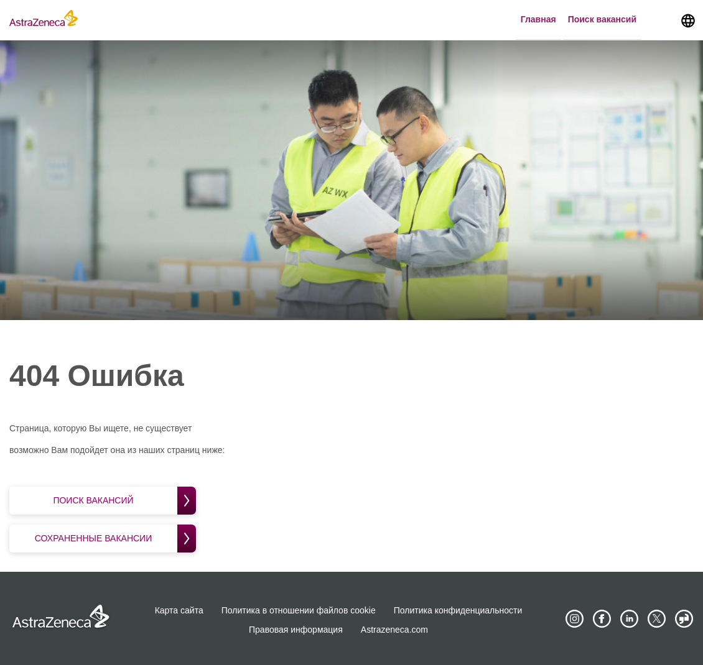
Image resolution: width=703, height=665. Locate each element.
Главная (538, 19)
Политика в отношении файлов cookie (298, 610)
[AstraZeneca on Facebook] (601, 619)
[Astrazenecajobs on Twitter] (657, 619)
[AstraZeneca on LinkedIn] (629, 619)
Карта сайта (179, 610)
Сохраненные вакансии (115, 539)
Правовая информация (296, 630)
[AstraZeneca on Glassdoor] (684, 619)
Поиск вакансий (602, 19)
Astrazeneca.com (394, 630)
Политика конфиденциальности (458, 610)
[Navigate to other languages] (688, 20)
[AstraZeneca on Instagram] (574, 619)
